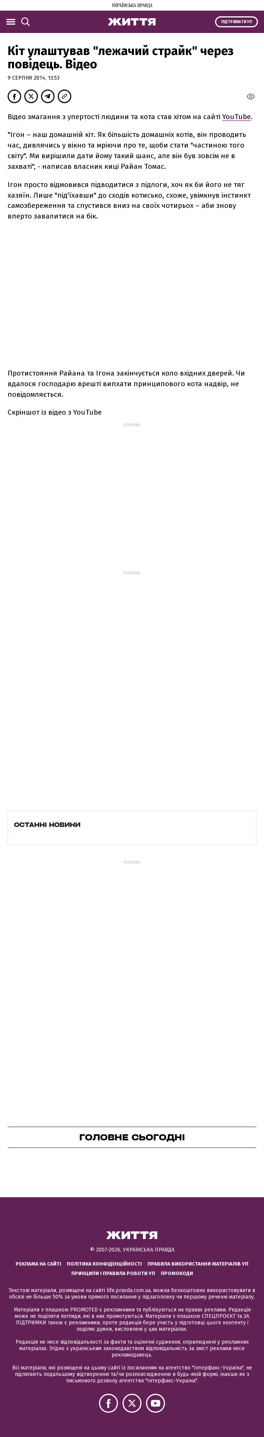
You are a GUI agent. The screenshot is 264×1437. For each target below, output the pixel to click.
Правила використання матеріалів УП (198, 1264)
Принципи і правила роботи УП (113, 1273)
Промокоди (177, 1273)
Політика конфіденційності (104, 1264)
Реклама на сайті (38, 1264)
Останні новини (47, 825)
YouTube (236, 116)
